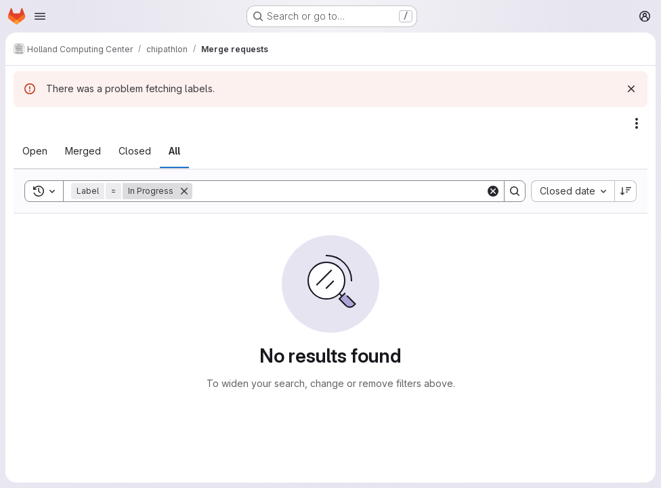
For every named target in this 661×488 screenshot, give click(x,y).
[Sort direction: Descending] (626, 191)
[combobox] (572, 191)
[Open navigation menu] (40, 16)
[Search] (339, 191)
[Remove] (184, 191)
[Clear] (493, 191)
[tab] (35, 151)
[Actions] (636, 123)
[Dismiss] (631, 89)
